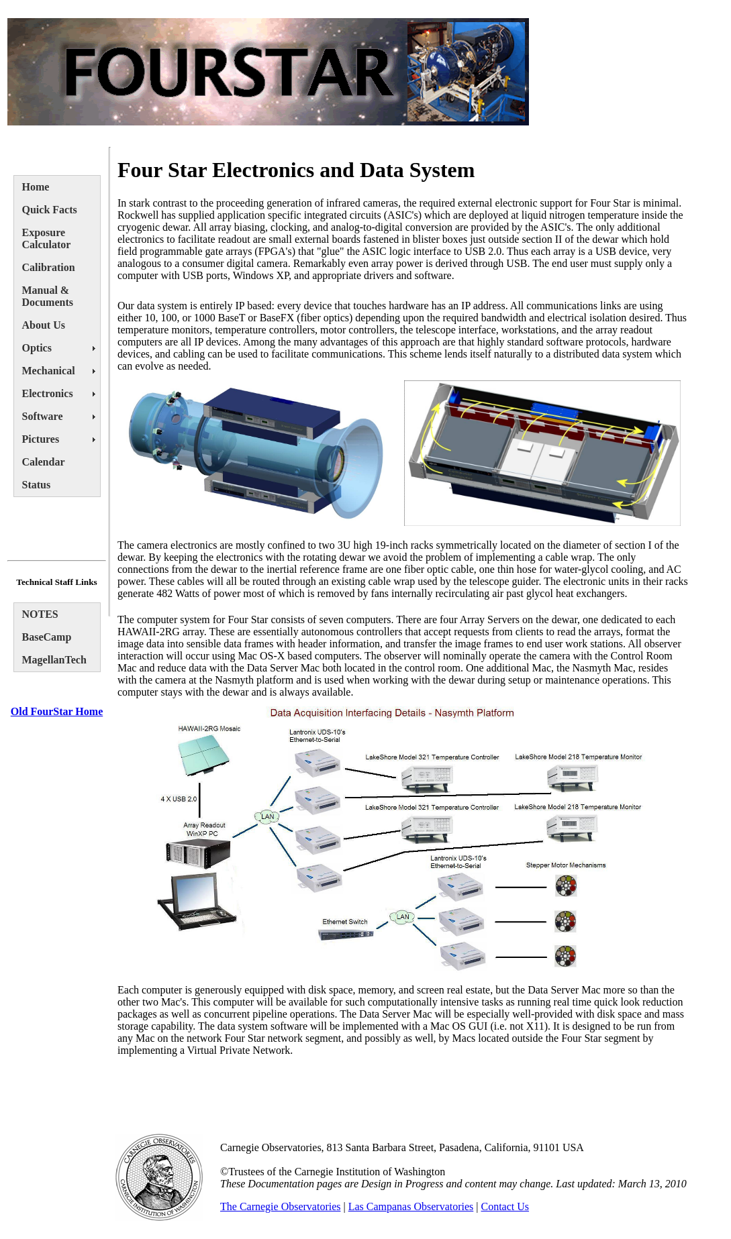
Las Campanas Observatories (411, 1206)
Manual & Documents (47, 296)
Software (42, 416)
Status (36, 484)
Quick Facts (49, 209)
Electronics (47, 393)
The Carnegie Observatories (280, 1206)
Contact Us (505, 1206)
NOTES (40, 614)
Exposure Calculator (46, 238)
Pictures (41, 439)
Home (36, 187)
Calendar (43, 462)
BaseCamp (47, 637)
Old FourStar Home (57, 711)
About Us (43, 325)
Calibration (48, 267)
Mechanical (48, 370)
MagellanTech (54, 659)
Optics (37, 348)
